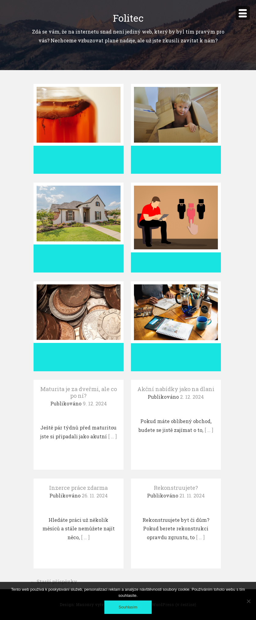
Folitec (128, 17)
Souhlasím (128, 607)
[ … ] (112, 436)
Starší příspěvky (54, 581)
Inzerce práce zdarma (78, 487)
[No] (248, 601)
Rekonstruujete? (176, 487)
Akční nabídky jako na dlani (176, 389)
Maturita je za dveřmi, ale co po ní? (78, 392)
